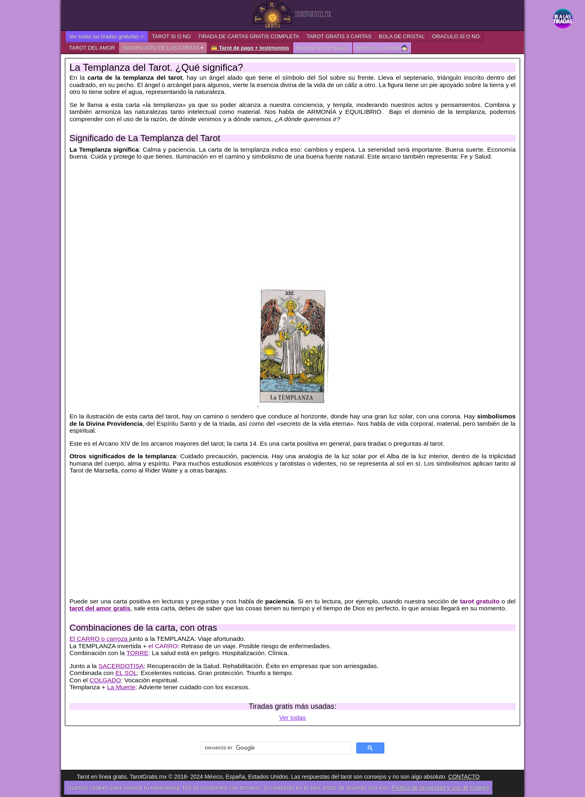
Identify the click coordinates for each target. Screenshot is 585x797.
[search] (275, 748)
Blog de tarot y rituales (323, 48)
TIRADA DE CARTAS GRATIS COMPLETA (248, 36)
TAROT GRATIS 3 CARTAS (338, 36)
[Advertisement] (292, 223)
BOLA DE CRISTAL (402, 36)
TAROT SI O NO (171, 36)
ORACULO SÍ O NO (456, 36)
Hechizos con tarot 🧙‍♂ (382, 48)
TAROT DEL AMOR (92, 48)
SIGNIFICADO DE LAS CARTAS (160, 48)
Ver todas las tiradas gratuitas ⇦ (107, 36)
